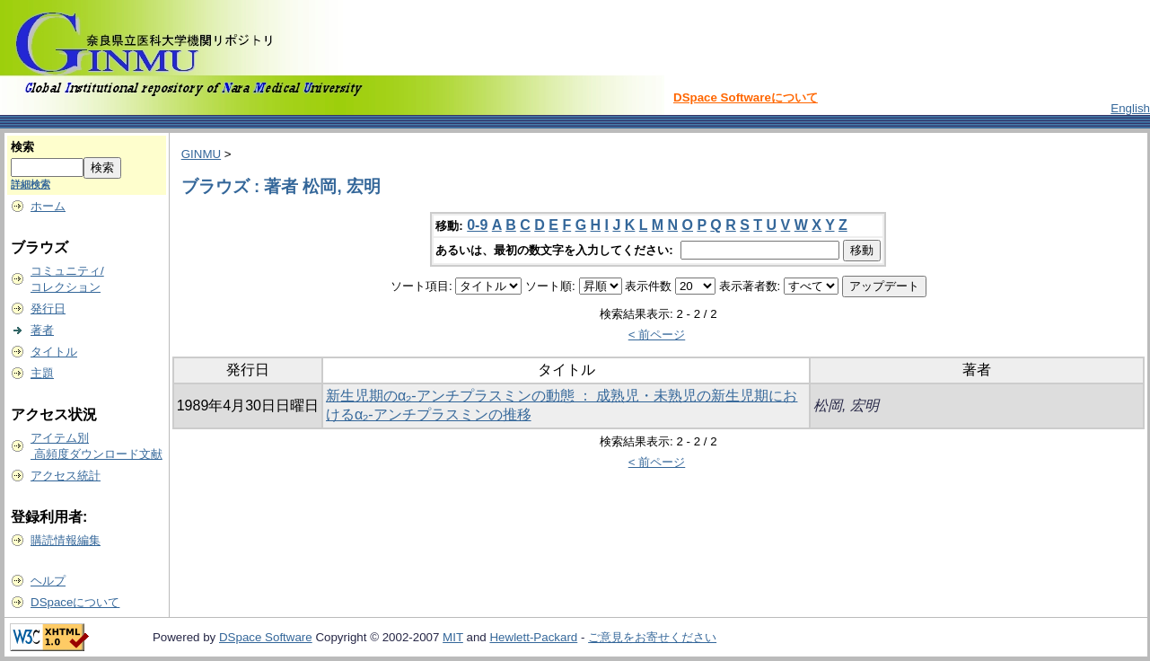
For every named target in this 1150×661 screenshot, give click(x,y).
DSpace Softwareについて (745, 97)
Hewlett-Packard (533, 637)
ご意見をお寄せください (652, 637)
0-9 (477, 225)
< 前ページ (657, 334)
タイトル (54, 351)
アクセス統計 (66, 475)
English (1130, 108)
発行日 (48, 308)
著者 (42, 330)
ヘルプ (48, 580)
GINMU (201, 154)
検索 (22, 147)
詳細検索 (30, 184)
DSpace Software (265, 637)
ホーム (48, 206)
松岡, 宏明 (846, 405)
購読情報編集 (66, 540)
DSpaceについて (75, 602)
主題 (42, 373)
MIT (453, 637)
